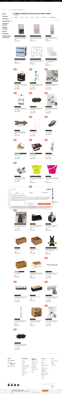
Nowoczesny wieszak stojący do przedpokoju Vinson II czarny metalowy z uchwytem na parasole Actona (52, 202)
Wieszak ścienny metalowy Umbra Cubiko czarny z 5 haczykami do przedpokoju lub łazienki (20, 226)
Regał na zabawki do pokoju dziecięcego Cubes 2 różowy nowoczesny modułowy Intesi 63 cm (36, 38)
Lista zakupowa (55, 3)
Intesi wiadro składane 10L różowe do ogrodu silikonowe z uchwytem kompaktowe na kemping (52, 178)
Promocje (10, 8)
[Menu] (5, 7)
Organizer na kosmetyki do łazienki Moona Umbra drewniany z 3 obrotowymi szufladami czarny (20, 85)
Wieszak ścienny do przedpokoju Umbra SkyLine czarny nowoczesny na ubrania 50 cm (21, 297)
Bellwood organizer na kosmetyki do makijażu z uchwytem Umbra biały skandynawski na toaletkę (52, 85)
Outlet (57, 6)
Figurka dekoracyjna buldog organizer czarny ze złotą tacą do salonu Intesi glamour (52, 249)
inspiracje (9, 9)
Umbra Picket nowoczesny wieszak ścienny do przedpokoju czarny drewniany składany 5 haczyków (20, 345)
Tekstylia (47, 6)
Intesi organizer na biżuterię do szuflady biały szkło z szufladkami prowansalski (52, 61)
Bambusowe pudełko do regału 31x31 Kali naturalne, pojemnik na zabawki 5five (35, 321)
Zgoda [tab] (17, 192)
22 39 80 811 (12, 360)
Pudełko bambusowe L (17, 249)
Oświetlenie (52, 6)
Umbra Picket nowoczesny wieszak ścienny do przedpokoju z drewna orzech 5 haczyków (36, 108)
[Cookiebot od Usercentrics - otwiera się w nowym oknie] (47, 189)
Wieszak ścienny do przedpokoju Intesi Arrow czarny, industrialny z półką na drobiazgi (20, 132)
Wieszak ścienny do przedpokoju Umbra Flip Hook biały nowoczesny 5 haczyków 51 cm (52, 273)
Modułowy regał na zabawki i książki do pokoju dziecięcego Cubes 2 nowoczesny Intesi (20, 38)
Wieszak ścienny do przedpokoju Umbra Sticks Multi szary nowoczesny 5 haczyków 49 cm (52, 297)
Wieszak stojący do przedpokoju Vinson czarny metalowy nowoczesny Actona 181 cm (20, 321)
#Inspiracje (15, 8)
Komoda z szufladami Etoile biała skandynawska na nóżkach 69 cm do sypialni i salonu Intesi (36, 61)
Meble (10, 6)
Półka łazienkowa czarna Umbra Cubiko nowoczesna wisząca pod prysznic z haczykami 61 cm (20, 108)
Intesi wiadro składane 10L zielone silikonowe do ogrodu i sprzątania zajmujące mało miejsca (36, 178)
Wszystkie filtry (53, 17)
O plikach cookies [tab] (45, 192)
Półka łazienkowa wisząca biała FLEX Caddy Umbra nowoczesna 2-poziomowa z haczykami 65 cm (36, 85)
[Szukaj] (41, 4)
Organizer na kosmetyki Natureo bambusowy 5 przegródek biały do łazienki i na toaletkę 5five (36, 273)
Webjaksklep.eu (52, 383)
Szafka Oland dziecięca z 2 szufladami (19, 60)
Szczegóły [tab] (31, 192)
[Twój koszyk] (58, 4)
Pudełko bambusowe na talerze (34, 249)
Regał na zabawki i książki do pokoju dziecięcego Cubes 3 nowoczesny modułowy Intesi (52, 38)
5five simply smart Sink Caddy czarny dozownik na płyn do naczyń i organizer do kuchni (36, 226)
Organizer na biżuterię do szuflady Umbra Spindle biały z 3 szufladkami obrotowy (20, 178)
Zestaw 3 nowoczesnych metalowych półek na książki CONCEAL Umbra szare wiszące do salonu (52, 108)
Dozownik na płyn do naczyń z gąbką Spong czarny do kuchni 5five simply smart (51, 226)
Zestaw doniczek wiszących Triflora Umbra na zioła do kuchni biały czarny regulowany (52, 321)
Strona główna (4, 9)
